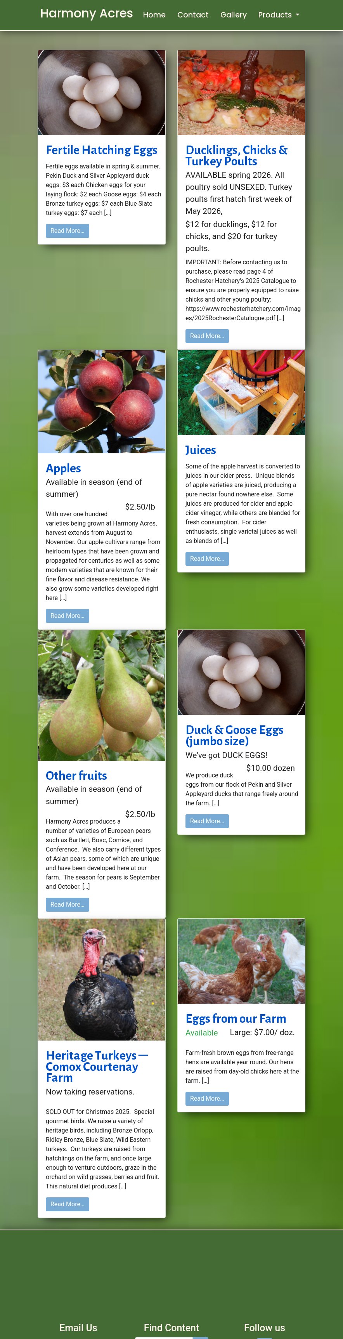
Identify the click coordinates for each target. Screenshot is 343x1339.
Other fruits (76, 775)
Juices (200, 450)
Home (154, 15)
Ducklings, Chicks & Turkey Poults (236, 155)
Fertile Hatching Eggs (102, 150)
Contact (193, 15)
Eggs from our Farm (235, 1018)
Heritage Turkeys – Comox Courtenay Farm (97, 1066)
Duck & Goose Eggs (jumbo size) (234, 735)
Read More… (67, 230)
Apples (63, 468)
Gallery (233, 15)
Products (276, 15)
